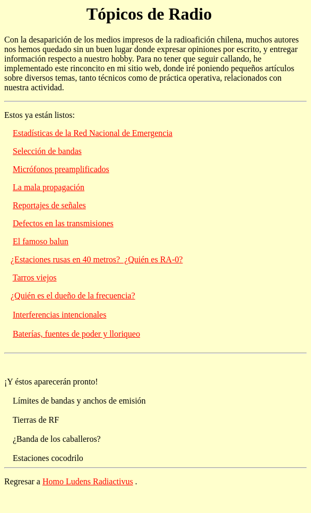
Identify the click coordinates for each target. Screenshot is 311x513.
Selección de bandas (47, 151)
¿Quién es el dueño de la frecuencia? (73, 295)
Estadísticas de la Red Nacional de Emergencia (92, 133)
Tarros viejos (35, 277)
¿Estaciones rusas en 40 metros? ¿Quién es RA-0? (97, 259)
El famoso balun (40, 241)
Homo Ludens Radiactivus (87, 481)
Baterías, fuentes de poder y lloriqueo (76, 333)
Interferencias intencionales (59, 314)
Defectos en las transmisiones (63, 223)
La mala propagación (48, 187)
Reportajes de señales (49, 205)
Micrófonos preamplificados (61, 169)
